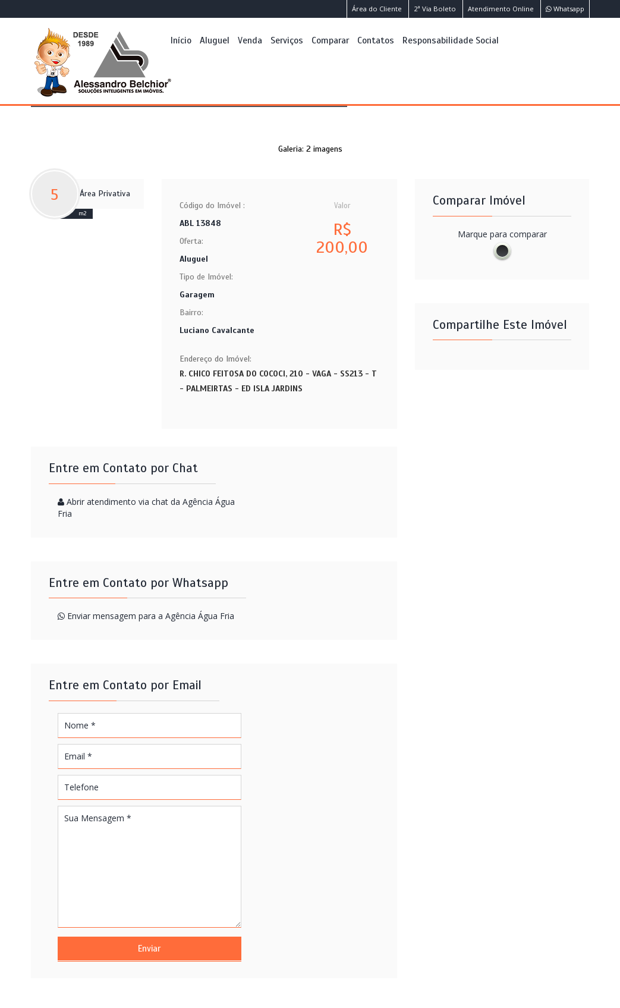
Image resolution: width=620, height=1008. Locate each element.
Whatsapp (565, 8)
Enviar (149, 948)
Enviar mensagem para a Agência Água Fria (150, 615)
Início (181, 40)
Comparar (330, 40)
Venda (250, 40)
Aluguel (214, 40)
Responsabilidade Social (450, 40)
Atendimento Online (501, 8)
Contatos (375, 40)
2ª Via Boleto (435, 8)
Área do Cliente (377, 8)
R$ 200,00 (342, 238)
